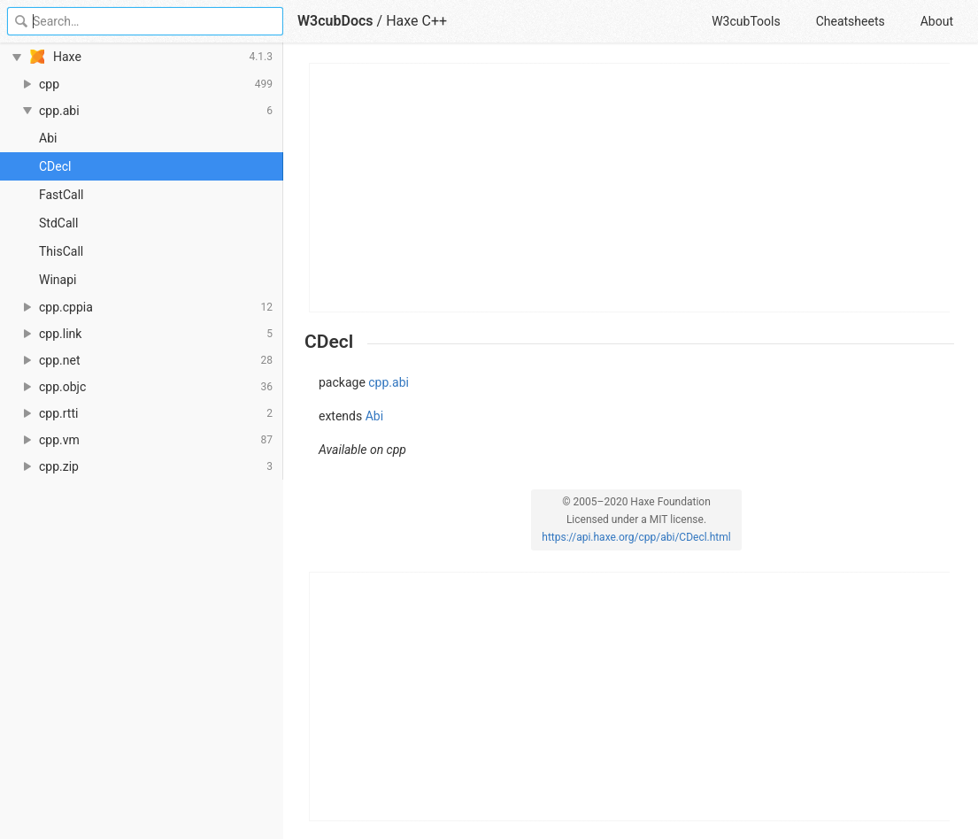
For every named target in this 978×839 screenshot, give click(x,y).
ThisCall (61, 251)
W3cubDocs (335, 20)
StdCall (58, 223)
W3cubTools (746, 21)
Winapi (57, 280)
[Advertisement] (630, 188)
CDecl (55, 166)
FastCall (61, 195)
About (936, 21)
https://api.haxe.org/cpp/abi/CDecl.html (636, 537)
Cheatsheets (850, 21)
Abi (48, 138)
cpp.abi (388, 382)
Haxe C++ (416, 20)
